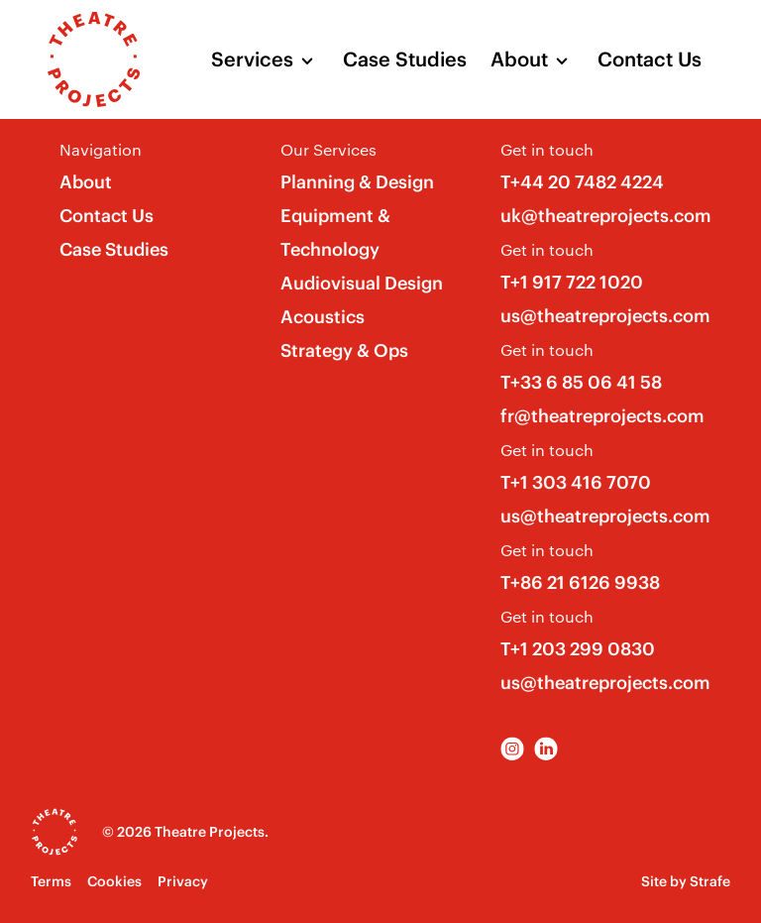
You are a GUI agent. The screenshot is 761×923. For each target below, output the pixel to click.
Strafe (710, 881)
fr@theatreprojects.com (602, 415)
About (519, 59)
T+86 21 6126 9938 (580, 582)
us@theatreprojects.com (605, 315)
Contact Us (650, 59)
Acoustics (322, 316)
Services (252, 59)
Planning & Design (357, 182)
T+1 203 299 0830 (577, 648)
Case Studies (405, 59)
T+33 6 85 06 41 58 (581, 382)
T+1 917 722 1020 (571, 282)
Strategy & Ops (344, 350)
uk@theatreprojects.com (605, 215)
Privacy (183, 881)
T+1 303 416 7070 (575, 482)
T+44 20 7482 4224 (582, 182)
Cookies (114, 881)
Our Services (328, 149)
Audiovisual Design (361, 283)
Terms (51, 881)
